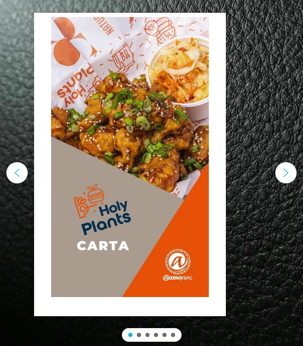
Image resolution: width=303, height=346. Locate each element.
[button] (17, 172)
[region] (151, 173)
